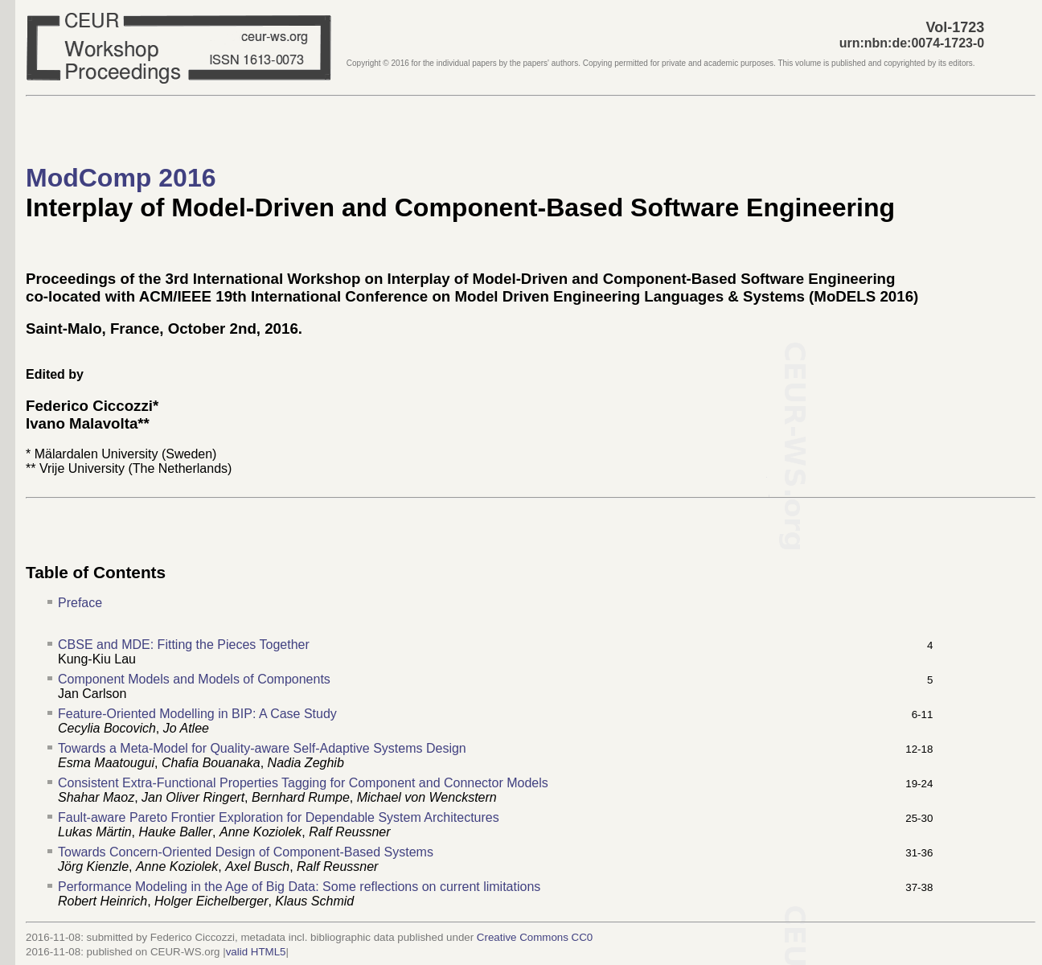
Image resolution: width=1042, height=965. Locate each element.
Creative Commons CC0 (535, 937)
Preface (80, 603)
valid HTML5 (256, 952)
